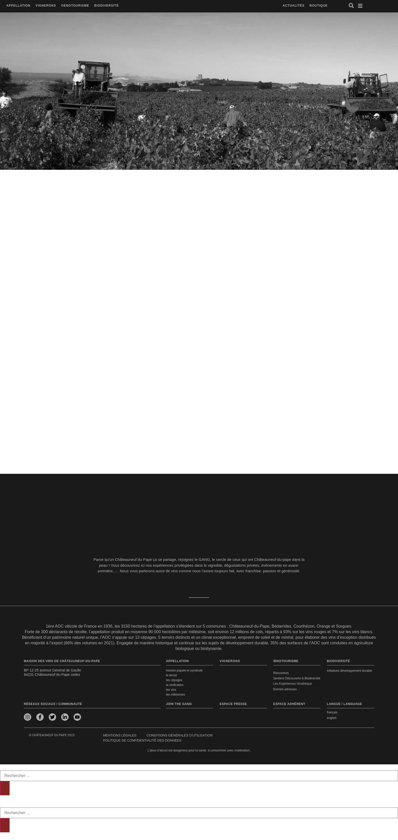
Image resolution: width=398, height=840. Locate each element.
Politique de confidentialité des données (142, 740)
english (332, 718)
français (332, 712)
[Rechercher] (5, 788)
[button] (18, 6)
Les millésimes (175, 694)
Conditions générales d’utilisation (179, 735)
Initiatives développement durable (349, 671)
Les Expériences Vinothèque (292, 683)
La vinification (175, 685)
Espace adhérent (289, 704)
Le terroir (171, 675)
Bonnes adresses (285, 689)
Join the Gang (179, 704)
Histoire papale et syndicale (184, 670)
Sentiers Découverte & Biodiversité (296, 678)
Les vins (171, 690)
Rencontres (281, 673)
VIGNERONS (230, 661)
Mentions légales (119, 735)
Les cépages (174, 680)
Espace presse (233, 704)
